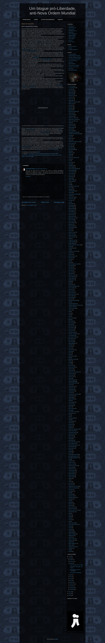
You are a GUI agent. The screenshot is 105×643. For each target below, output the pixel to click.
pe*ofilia (70, 438)
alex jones (37, 153)
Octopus (70, 48)
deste (39, 41)
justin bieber (71, 341)
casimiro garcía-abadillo (74, 168)
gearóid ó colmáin (72, 275)
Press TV (70, 40)
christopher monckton (73, 186)
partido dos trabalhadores (74, 429)
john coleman (71, 327)
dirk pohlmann (72, 225)
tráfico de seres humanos (74, 510)
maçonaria (71, 368)
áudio (42, 132)
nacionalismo (71, 395)
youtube (70, 551)
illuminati (70, 298)
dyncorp (70, 230)
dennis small (71, 219)
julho (71, 580)
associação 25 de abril (73, 132)
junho (71, 578)
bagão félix (71, 138)
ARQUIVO (60, 19)
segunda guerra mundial (74, 486)
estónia (70, 246)
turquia (70, 516)
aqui (46, 125)
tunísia (70, 514)
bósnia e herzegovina (73, 157)
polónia (70, 449)
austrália (70, 135)
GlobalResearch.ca (73, 30)
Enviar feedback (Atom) (32, 205)
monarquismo (71, 391)
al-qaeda (70, 105)
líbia (69, 357)
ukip (69, 521)
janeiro (71, 559)
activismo (71, 97)
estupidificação (72, 248)
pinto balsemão (72, 446)
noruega (70, 410)
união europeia (72, 522)
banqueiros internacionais (74, 141)
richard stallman (72, 472)
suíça (70, 500)
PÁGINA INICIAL (26, 19)
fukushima (71, 267)
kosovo (70, 348)
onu (69, 416)
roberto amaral (72, 476)
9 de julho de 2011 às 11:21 (41, 168)
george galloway (72, 276)
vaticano (70, 529)
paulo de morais (72, 433)
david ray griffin (55, 153)
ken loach (71, 346)
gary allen (71, 270)
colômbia (70, 195)
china (70, 184)
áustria (70, 136)
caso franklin (71, 173)
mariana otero (71, 373)
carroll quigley (71, 167)
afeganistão (71, 100)
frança (70, 262)
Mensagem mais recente (29, 202)
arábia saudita (72, 127)
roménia (70, 478)
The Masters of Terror (30, 129)
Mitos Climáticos (72, 63)
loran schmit (71, 365)
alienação (71, 109)
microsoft (70, 384)
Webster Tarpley (72, 35)
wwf (69, 549)
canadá (70, 163)
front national (71, 265)
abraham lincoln (72, 95)
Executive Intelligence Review (75, 57)
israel (70, 314)
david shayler (71, 214)
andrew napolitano (72, 121)
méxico (70, 378)
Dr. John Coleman (72, 54)
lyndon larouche (72, 367)
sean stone (71, 484)
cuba (70, 202)
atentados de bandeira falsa (45, 153)
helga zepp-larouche (73, 294)
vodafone (71, 537)
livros (56, 155)
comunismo (71, 198)
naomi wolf (71, 397)
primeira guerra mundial (74, 454)
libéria (70, 354)
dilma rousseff (71, 221)
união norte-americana (73, 524)
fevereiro (72, 561)
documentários (25, 155)
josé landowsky (72, 335)
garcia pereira (71, 268)
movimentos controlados (74, 394)
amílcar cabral (72, 114)
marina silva (71, 375)
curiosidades (71, 205)
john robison (71, 330)
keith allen (71, 344)
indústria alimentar (72, 303)
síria (69, 492)
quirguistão (71, 460)
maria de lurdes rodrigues (74, 371)
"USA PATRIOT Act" (26, 49)
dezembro (72, 589)
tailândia (70, 502)
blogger (70, 154)
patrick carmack (72, 430)
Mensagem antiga (59, 202)
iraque (70, 313)
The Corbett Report (73, 33)
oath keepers (71, 413)
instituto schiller (72, 306)
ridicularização (32, 86)
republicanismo (72, 468)
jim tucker (71, 324)
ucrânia (70, 519)
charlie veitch (71, 181)
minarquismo (71, 387)
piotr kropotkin (72, 448)
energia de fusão (72, 240)
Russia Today (71, 41)
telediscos (71, 503)
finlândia (70, 259)
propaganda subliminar (73, 457)
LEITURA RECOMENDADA (48, 19)
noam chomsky (72, 408)
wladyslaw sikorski (72, 546)
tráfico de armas (72, 508)
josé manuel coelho (73, 337)
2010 (70, 556)
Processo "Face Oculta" (74, 66)
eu (69, 249)
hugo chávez (71, 297)
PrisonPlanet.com (72, 27)
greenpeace (71, 284)
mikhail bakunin (72, 386)
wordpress (71, 548)
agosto (71, 582)
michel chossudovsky (73, 383)
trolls (70, 513)
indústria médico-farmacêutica (75, 305)
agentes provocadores (73, 101)
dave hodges (71, 211)
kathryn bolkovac (72, 343)
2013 (70, 593)
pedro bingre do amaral (73, 441)
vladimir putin (71, 535)
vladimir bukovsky (72, 533)
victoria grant (71, 532)
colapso (70, 192)
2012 (70, 591)
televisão (70, 505)
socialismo (71, 494)
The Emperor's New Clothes (74, 58)
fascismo (70, 254)
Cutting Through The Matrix (74, 55)
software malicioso (72, 497)
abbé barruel (71, 92)
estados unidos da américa (40, 155)
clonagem (71, 189)
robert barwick (72, 475)
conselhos (71, 200)
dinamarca (71, 224)
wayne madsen (72, 538)
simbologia (71, 491)
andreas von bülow (73, 117)
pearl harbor (71, 440)
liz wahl (70, 364)
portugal (70, 451)
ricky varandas (72, 473)
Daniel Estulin (71, 29)
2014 (70, 595)
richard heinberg (72, 470)
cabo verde (71, 162)
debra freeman (72, 216)
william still (71, 545)
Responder (28, 176)
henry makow (71, 295)
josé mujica (71, 340)
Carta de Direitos (32, 51)
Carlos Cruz (71, 68)
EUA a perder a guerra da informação (75, 570)
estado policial (31, 155)
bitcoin (70, 151)
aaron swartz (71, 90)
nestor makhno (72, 402)
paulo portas (71, 437)
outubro (71, 585)
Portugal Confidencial (73, 49)
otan (69, 419)
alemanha (71, 106)
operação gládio (72, 418)
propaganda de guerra (73, 456)
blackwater (71, 152)
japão (70, 319)
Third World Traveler (73, 70)
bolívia (70, 155)
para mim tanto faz (72, 46)
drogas (70, 229)
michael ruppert (72, 381)
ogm (69, 414)
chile (70, 182)
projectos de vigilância (46, 58)
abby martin (71, 94)
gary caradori (71, 271)
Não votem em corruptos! (74, 65)
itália (70, 316)
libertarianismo (72, 356)
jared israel (71, 321)
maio (71, 576)
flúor (69, 260)
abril (71, 574)
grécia (70, 283)
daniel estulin (71, 208)
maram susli (71, 370)
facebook (70, 252)
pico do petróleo (72, 443)
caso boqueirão (72, 170)
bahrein (70, 140)
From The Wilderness (73, 60)
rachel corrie (71, 462)
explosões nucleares (73, 251)
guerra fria (71, 289)
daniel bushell (71, 206)
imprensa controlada (50, 155)
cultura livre (71, 203)
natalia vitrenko (72, 398)
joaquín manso (72, 325)
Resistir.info (71, 32)
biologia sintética (72, 149)
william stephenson (73, 543)
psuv (70, 459)
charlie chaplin (72, 179)
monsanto (71, 392)
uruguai (70, 526)
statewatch (71, 499)
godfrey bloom (72, 279)
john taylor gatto (72, 332)
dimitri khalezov (72, 222)
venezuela (71, 530)
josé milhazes (71, 338)
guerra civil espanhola (73, 286)
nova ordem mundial (29, 156)
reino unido (71, 467)
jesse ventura (71, 322)
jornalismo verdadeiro (73, 333)
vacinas (70, 527)
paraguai (70, 427)
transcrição (47, 132)
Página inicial (45, 202)
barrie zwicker (71, 143)
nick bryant (71, 403)
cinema (70, 187)
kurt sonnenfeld (72, 349)
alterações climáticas (73, 111)
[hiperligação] (35, 57)
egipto (70, 238)
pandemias (71, 424)
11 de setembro (31, 153)
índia (70, 302)
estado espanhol (72, 241)
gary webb (71, 273)
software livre (71, 495)
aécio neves (71, 98)
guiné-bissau (71, 290)
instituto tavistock (72, 308)
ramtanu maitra (72, 464)
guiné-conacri (71, 292)
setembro (72, 584)
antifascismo (71, 124)
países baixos (71, 421)
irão (69, 311)
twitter (70, 518)
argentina (71, 128)
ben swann (71, 144)
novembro (72, 587)
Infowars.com (71, 25)
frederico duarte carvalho (74, 264)
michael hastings (72, 379)
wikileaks (70, 541)
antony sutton (71, 125)
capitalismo (71, 165)
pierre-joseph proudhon (73, 445)
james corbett (71, 317)
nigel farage (71, 405)
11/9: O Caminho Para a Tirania (76, 564)
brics (70, 160)
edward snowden (72, 236)
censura (70, 178)
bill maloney (71, 148)
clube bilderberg (72, 190)
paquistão (71, 425)
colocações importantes (73, 194)
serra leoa (71, 489)
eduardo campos (72, 232)
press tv (70, 453)
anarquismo (71, 116)
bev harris (71, 146)
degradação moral (72, 217)
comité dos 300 (72, 197)
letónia (70, 352)
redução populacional (73, 465)
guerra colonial (72, 287)
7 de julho (71, 89)
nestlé (70, 400)
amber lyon (71, 113)
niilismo (70, 406)
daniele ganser (72, 210)
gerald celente (72, 278)
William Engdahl (72, 37)
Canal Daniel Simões (30, 168)
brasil (70, 159)
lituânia (70, 360)
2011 (70, 558)
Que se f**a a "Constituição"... (76, 572)
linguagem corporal (73, 359)
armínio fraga (71, 130)
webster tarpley (72, 540)
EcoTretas (71, 62)
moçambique (71, 389)
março (71, 563)
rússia (70, 481)
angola (70, 122)
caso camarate (72, 171)
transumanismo (72, 511)
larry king (70, 351)
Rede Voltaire (71, 38)
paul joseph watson (73, 432)
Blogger (56, 639)
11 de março (71, 86)
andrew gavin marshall (73, 119)
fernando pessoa (72, 256)
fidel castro (71, 257)
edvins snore (71, 233)
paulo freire (71, 435)
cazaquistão (71, 176)
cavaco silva (71, 175)
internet (70, 310)
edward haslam (72, 235)
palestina (70, 422)
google (70, 281)
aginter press (71, 103)
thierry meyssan (72, 507)
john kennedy (71, 329)
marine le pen (71, 376)
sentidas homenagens (73, 487)
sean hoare (71, 483)
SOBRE (36, 19)
